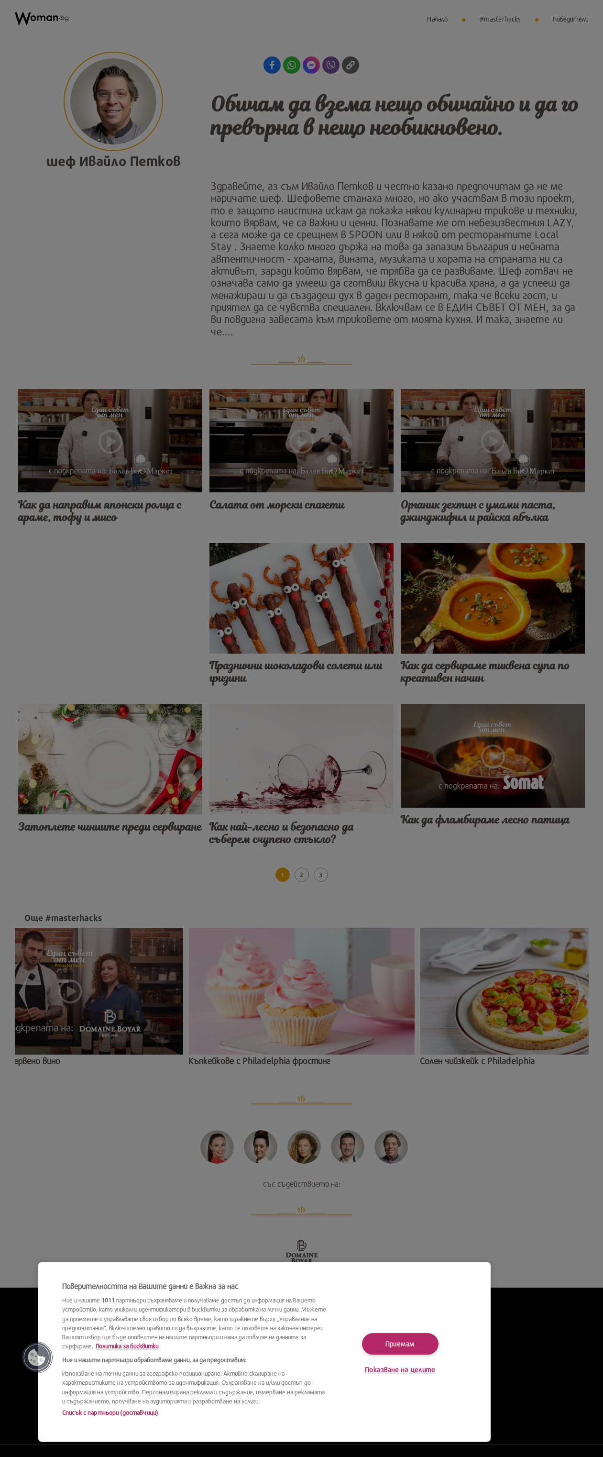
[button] (37, 1357)
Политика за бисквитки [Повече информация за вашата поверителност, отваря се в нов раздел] (127, 1346)
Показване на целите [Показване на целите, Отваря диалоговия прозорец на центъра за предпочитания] (400, 1370)
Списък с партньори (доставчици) (110, 1412)
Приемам (400, 1344)
